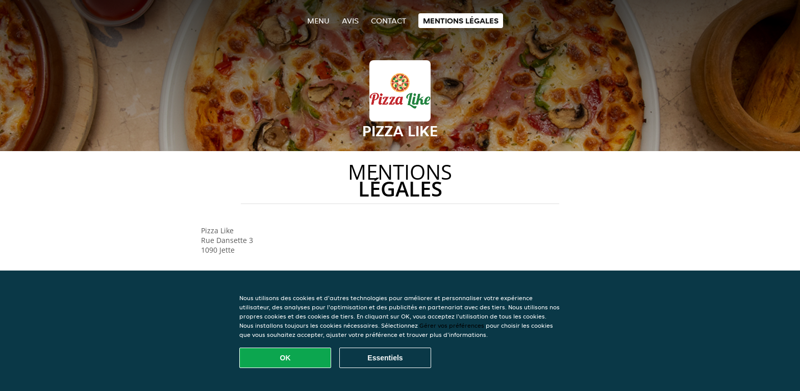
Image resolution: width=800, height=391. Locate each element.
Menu (318, 20)
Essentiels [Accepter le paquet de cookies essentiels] (385, 358)
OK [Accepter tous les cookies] (285, 358)
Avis (350, 20)
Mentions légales (460, 20)
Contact (388, 20)
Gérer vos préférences (451, 325)
